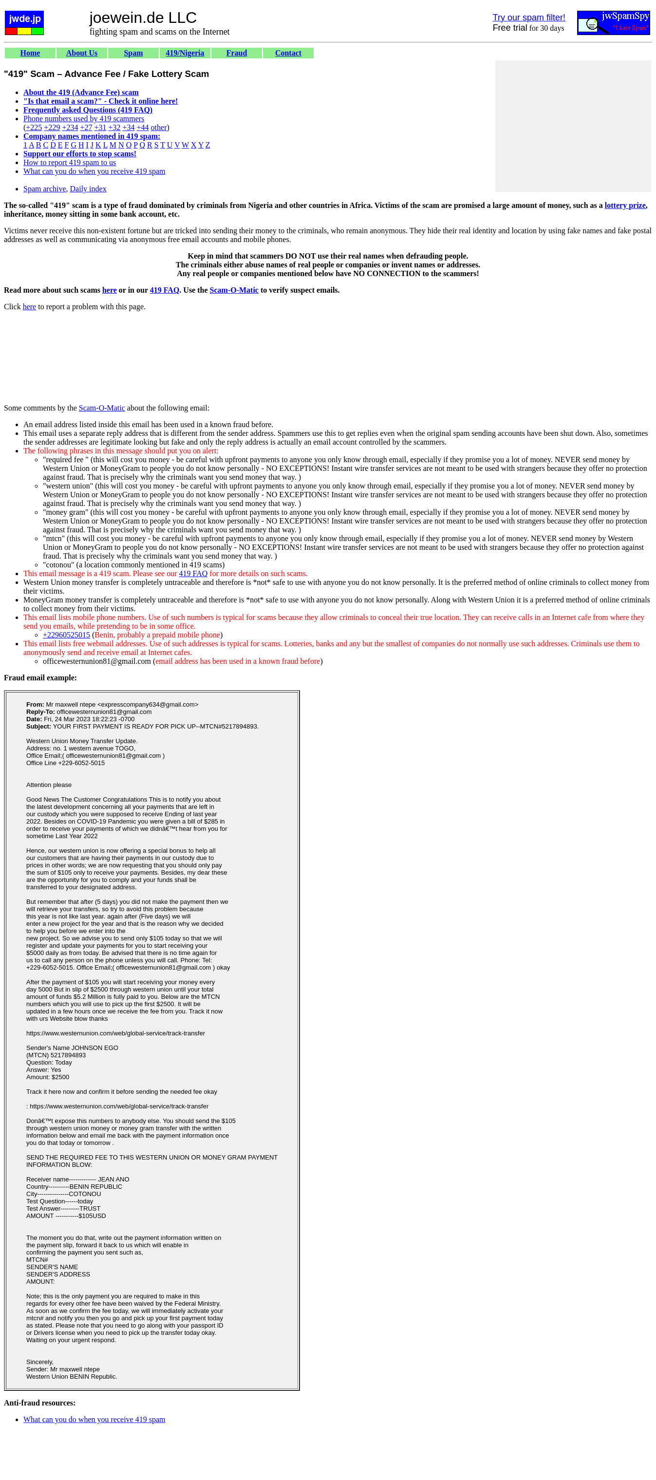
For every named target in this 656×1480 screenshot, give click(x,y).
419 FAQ (165, 290)
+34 (129, 127)
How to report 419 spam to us (69, 162)
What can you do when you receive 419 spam (94, 171)
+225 (34, 127)
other (159, 127)
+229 (52, 127)
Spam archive (44, 189)
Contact (288, 53)
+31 (100, 127)
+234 (70, 127)
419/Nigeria (185, 53)
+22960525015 (66, 635)
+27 (86, 127)
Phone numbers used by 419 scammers (83, 118)
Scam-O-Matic (234, 290)
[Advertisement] (573, 126)
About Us (81, 53)
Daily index (88, 189)
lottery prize (625, 205)
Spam (133, 53)
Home (30, 53)
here (109, 290)
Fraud (236, 53)
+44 (143, 127)
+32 (114, 127)
